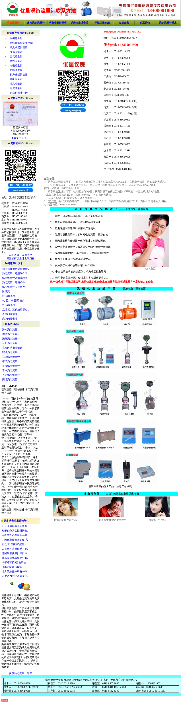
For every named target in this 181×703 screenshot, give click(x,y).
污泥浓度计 (16, 88)
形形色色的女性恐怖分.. (15, 530)
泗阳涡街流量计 (11, 338)
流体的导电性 (9, 318)
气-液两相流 (9, 305)
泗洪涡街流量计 (11, 334)
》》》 (25, 138)
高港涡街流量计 (11, 379)
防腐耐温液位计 (19, 92)
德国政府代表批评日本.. (15, 553)
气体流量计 (16, 52)
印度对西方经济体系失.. (15, 576)
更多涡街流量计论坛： (15, 520)
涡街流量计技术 (14, 263)
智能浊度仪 (16, 70)
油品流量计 (16, 83)
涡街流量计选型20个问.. (15, 273)
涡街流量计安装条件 (13, 287)
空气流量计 (16, 56)
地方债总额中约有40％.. (15, 571)
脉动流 (6, 291)
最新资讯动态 (12, 324)
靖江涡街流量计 (11, 361)
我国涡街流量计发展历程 (20, 258)
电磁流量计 (16, 65)
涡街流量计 (16, 38)
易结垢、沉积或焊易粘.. (15, 309)
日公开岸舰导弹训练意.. (15, 526)
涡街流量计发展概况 (20, 255)
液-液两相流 (9, 296)
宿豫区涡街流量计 (12, 347)
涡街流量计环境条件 (13, 282)
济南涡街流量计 (11, 329)
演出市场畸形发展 (12, 567)
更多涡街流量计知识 (20, 673)
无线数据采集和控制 (21, 43)
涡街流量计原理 (58, 22)
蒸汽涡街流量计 (36, 22)
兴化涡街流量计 (11, 375)
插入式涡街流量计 (20, 47)
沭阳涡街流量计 (11, 343)
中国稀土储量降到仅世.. (15, 539)
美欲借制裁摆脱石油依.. (15, 535)
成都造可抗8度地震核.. (14, 562)
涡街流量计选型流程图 (15, 278)
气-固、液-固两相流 (13, 300)
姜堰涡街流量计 (11, 366)
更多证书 (16, 138)
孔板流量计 (16, 79)
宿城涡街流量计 (11, 352)
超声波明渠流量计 (20, 74)
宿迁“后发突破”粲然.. (14, 544)
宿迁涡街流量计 (11, 356)
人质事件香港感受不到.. (15, 548)
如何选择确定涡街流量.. (15, 268)
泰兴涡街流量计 (11, 370)
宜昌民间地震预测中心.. (15, 558)
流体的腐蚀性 (9, 314)
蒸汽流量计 (16, 61)
